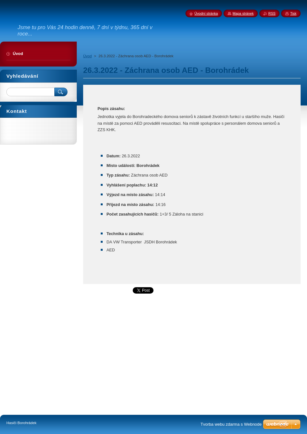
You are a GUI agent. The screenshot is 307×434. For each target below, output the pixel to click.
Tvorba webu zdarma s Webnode (231, 424)
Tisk (293, 13)
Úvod (87, 56)
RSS (271, 13)
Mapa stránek (243, 13)
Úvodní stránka (206, 13)
